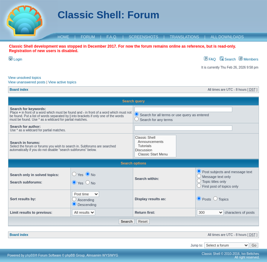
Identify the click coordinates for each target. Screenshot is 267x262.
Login (15, 59)
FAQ (210, 59)
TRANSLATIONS (184, 37)
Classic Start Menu (155, 154)
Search (228, 59)
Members (248, 59)
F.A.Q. (111, 37)
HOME (63, 37)
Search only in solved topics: (34, 175)
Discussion (155, 150)
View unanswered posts (26, 82)
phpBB (30, 255)
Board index (19, 89)
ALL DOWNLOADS (227, 37)
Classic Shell (155, 138)
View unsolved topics (24, 78)
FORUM (88, 37)
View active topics (62, 82)
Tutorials (155, 146)
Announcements (155, 142)
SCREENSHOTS (143, 37)
